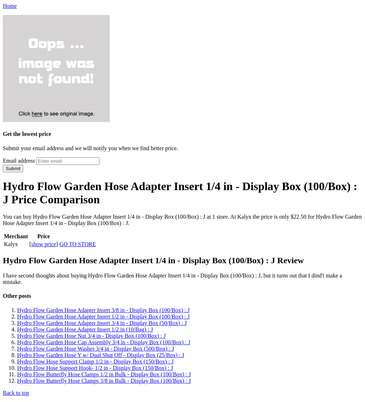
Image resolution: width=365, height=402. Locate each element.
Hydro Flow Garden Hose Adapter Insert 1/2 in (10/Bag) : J (85, 329)
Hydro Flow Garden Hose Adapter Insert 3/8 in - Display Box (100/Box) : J (103, 310)
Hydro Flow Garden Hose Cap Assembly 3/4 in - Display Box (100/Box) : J (103, 342)
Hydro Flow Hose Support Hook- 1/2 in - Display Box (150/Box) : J (95, 368)
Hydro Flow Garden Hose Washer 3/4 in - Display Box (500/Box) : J (95, 349)
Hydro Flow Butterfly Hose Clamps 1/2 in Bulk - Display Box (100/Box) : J (104, 374)
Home (10, 6)
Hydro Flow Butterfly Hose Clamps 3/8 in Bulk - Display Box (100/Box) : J (104, 381)
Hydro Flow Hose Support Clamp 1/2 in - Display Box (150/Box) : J (95, 361)
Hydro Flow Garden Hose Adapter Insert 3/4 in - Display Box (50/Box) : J (102, 323)
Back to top (16, 393)
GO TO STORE (78, 244)
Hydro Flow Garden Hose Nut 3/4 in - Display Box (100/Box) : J (91, 336)
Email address (19, 161)
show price (43, 244)
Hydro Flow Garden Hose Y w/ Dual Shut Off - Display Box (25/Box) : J (100, 355)
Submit (13, 168)
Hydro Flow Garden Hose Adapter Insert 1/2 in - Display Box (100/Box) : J (103, 317)
